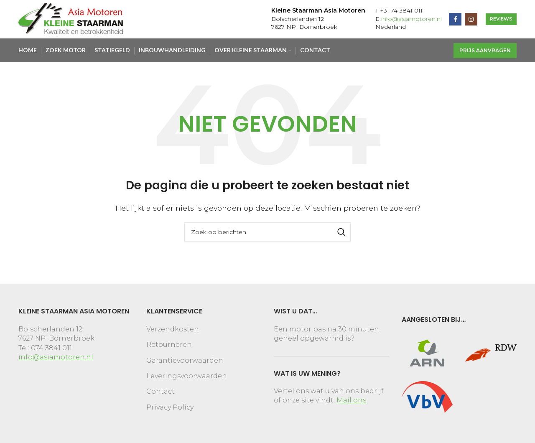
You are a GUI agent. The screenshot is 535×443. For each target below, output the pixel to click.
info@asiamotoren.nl (411, 21)
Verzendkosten (172, 331)
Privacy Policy (170, 409)
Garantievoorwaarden (184, 363)
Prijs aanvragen (485, 54)
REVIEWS (501, 21)
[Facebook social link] (455, 21)
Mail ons (351, 403)
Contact (160, 394)
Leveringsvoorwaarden (186, 378)
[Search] (267, 234)
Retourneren (169, 347)
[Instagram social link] (471, 21)
